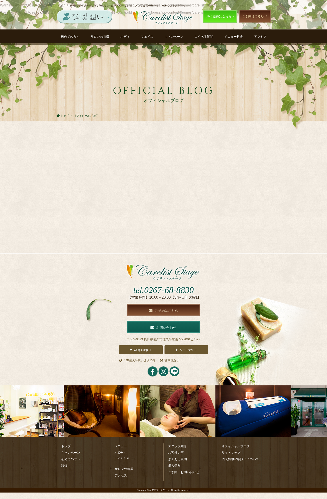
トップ (66, 452)
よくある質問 (203, 36)
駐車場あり (172, 366)
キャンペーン (174, 36)
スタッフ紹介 (177, 452)
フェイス (147, 36)
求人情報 (174, 472)
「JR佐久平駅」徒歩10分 (138, 366)
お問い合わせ (163, 334)
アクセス (260, 36)
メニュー (121, 452)
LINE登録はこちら (218, 16)
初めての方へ (70, 36)
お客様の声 (176, 459)
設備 (64, 472)
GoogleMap (141, 356)
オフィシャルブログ (236, 452)
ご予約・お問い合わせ (183, 478)
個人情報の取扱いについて (240, 465)
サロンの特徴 (99, 36)
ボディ (125, 36)
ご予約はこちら (253, 16)
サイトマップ (231, 459)
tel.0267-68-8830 (163, 295)
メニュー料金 (233, 36)
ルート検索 (186, 356)
